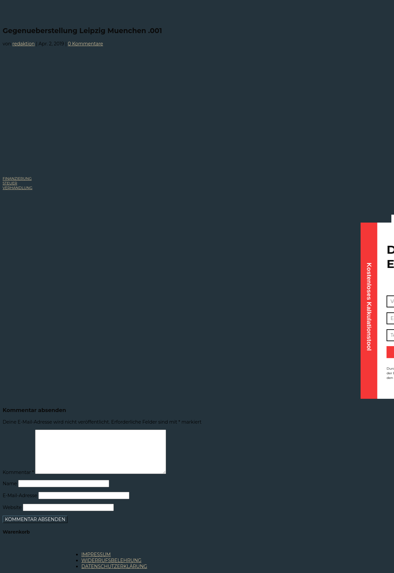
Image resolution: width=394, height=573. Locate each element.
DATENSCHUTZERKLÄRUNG (114, 566)
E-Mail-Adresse (20, 495)
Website (12, 507)
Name (10, 484)
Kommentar (18, 472)
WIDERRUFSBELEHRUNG (111, 560)
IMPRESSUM (96, 554)
